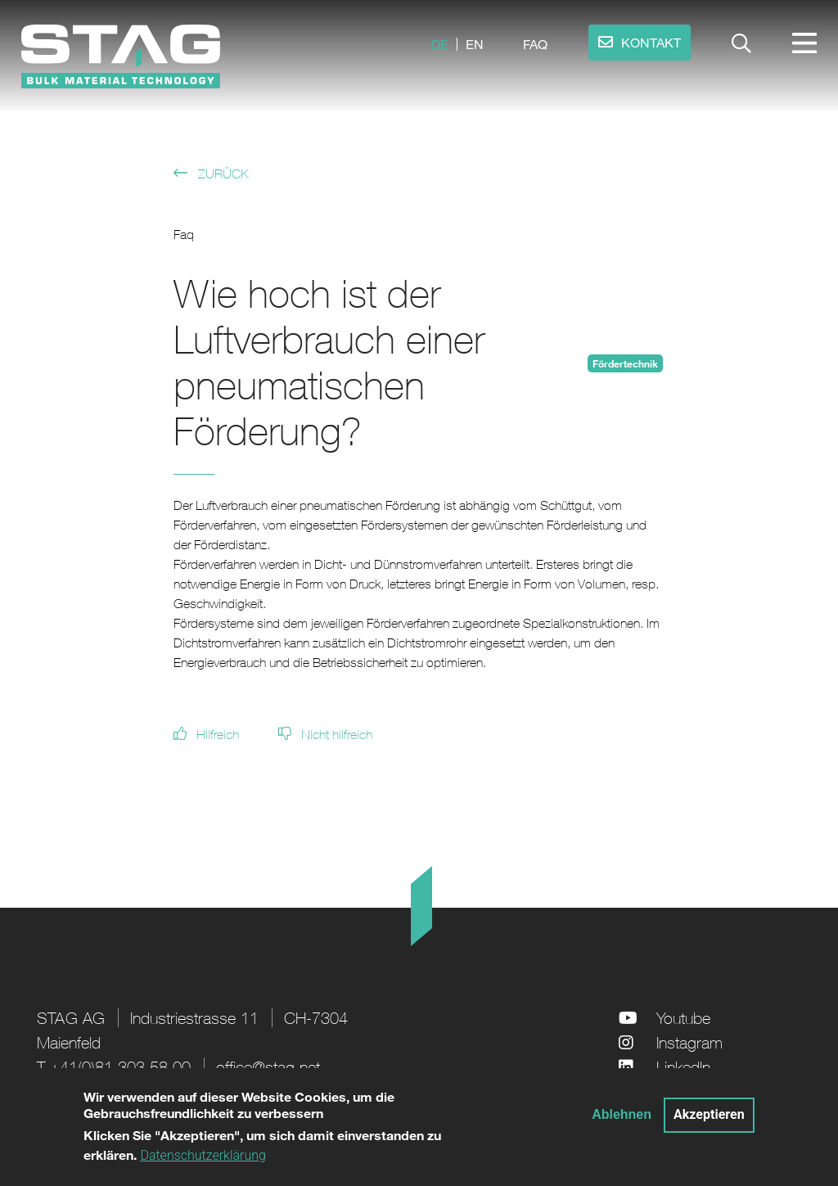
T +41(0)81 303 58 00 (114, 1066)
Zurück (223, 173)
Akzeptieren (709, 1122)
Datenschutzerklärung (203, 1163)
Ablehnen (621, 1122)
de (439, 44)
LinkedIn (683, 1066)
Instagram (689, 1042)
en (475, 44)
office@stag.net (268, 1066)
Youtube (683, 1017)
